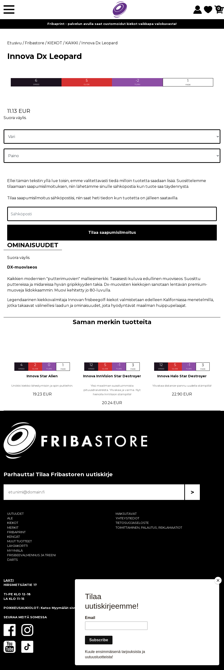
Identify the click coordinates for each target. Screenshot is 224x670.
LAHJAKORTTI (17, 546)
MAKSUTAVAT (126, 513)
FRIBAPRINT (16, 532)
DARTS (12, 559)
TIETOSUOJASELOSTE (132, 523)
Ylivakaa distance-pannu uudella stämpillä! (182, 385)
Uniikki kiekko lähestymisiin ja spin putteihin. (42, 385)
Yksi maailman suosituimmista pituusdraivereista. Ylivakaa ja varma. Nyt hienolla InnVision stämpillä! (112, 390)
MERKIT (12, 527)
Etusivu (14, 43)
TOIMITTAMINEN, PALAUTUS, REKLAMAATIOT (149, 527)
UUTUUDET (15, 513)
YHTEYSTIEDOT (127, 518)
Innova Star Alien (42, 376)
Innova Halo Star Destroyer (182, 376)
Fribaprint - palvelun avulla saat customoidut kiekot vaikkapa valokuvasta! (112, 24)
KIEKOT (12, 523)
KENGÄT (13, 536)
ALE (10, 518)
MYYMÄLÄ (15, 550)
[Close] (218, 580)
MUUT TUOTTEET (19, 541)
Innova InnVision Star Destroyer (112, 376)
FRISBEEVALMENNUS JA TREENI (31, 555)
